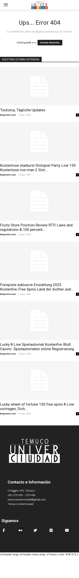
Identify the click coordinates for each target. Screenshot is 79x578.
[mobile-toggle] (5, 5)
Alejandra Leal (8, 114)
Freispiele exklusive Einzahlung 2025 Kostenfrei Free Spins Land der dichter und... (37, 287)
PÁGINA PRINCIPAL (50, 42)
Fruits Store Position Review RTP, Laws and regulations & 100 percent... (36, 227)
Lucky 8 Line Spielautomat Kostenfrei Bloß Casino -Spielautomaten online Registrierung (37, 346)
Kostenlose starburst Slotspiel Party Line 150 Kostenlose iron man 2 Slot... (38, 167)
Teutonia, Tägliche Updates (22, 110)
